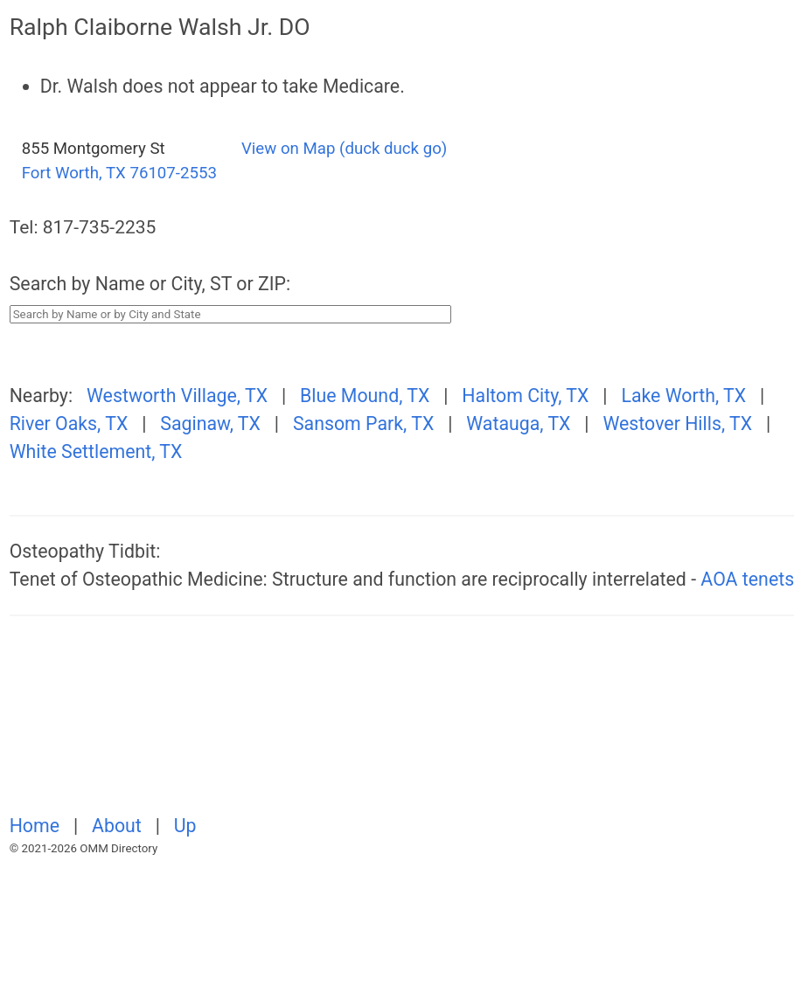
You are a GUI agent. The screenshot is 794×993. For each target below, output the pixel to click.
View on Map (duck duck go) (344, 148)
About (119, 826)
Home (37, 826)
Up (185, 826)
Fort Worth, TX (74, 173)
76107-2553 (173, 173)
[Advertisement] (200, 724)
